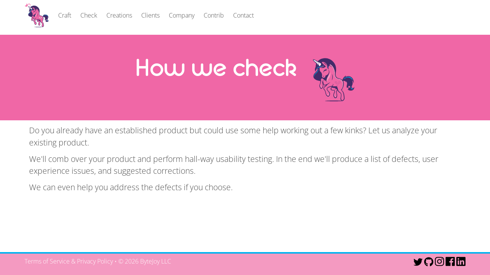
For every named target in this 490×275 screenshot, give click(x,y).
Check (88, 15)
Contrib (214, 15)
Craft (64, 15)
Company (181, 15)
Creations (119, 15)
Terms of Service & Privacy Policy (68, 261)
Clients (150, 15)
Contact (243, 15)
